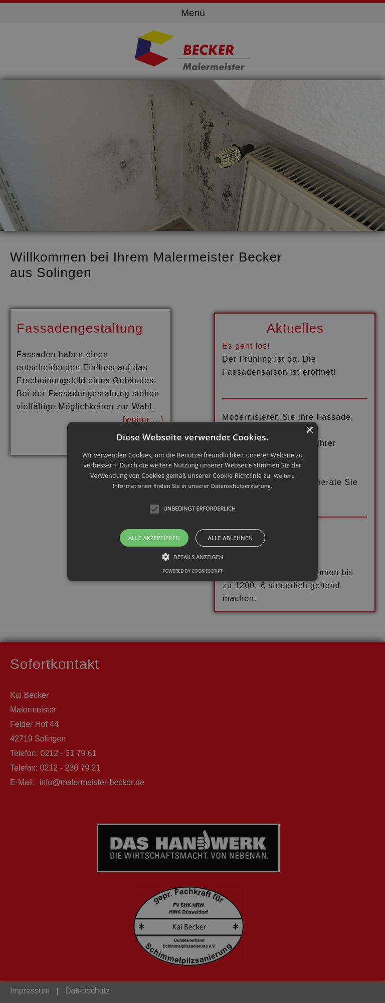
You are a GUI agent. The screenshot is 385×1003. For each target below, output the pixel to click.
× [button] (309, 430)
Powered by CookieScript (192, 571)
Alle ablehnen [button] (230, 538)
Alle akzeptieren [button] (154, 538)
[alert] (192, 501)
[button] (192, 501)
